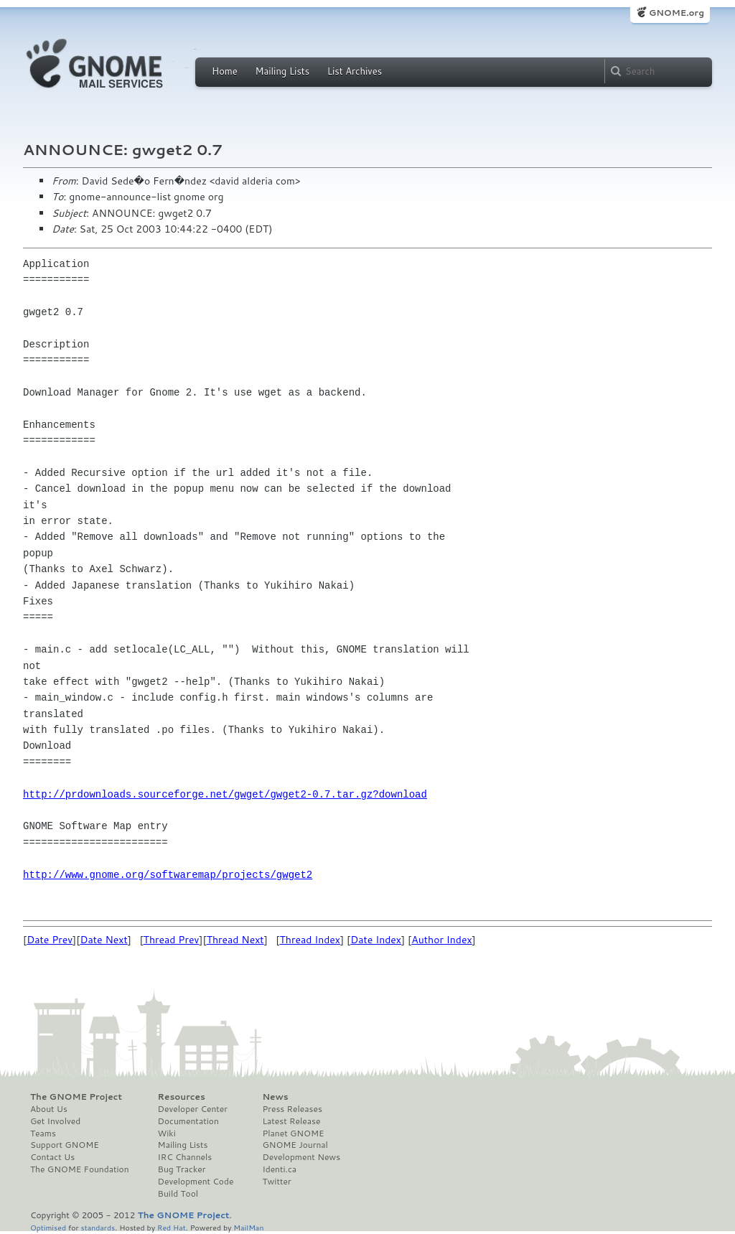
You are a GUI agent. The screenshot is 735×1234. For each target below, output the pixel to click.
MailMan (248, 1227)
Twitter (276, 1181)
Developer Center (193, 1109)
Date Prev (49, 939)
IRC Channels (185, 1157)
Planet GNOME (293, 1133)
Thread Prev (172, 939)
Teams (43, 1133)
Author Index (441, 939)
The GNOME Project (76, 1097)
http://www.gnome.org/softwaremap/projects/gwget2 (167, 875)
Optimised (48, 1227)
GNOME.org (676, 12)
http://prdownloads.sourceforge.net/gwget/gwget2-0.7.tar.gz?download (225, 794)
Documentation (188, 1121)
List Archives (354, 71)
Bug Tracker (182, 1169)
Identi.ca (279, 1169)
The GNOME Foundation (79, 1169)
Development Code (196, 1181)
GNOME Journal (295, 1145)
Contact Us (52, 1157)
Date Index (375, 939)
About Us (48, 1109)
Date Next (103, 939)
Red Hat (171, 1227)
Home (225, 71)
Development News (301, 1157)
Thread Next (235, 939)
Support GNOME (64, 1145)
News (275, 1097)
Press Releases (292, 1109)
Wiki (167, 1133)
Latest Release (291, 1121)
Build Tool (178, 1194)
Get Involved (55, 1121)
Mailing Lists (282, 71)
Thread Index (310, 939)
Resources (181, 1097)
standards (97, 1227)
